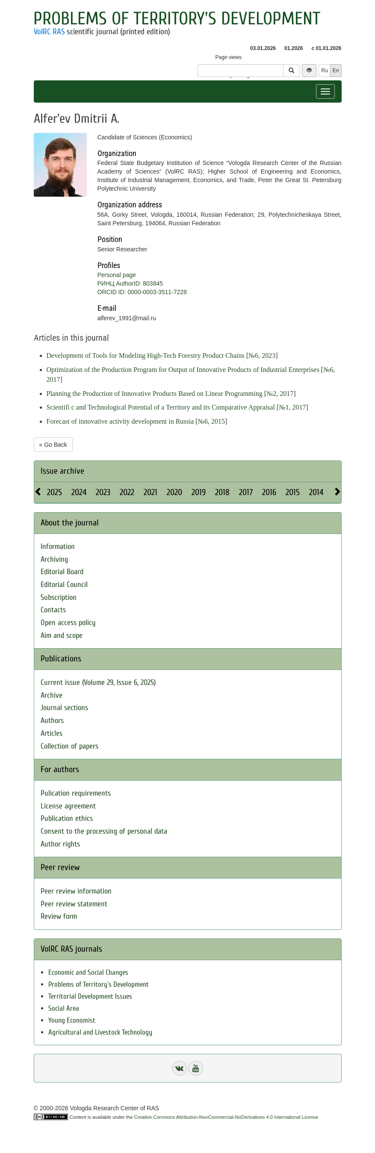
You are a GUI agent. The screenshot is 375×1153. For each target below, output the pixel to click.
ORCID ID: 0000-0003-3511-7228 (142, 292)
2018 (222, 492)
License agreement (68, 806)
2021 (150, 492)
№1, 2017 (292, 407)
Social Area (63, 1008)
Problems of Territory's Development (176, 18)
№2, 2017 (279, 393)
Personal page (116, 274)
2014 (316, 492)
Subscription (59, 597)
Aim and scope (62, 635)
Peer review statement (74, 903)
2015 (293, 492)
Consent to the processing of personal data (104, 831)
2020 (174, 492)
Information (58, 546)
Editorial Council (64, 584)
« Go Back (53, 444)
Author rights (60, 844)
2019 (199, 492)
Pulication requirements (76, 793)
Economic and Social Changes (88, 972)
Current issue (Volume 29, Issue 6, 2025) (98, 682)
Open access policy (68, 622)
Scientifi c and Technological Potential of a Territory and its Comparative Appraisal (161, 407)
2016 (269, 492)
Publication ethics (67, 818)
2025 (54, 492)
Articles (51, 733)
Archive (51, 695)
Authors (52, 720)
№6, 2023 (261, 355)
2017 (246, 492)
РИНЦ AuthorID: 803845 (130, 283)
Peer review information (76, 891)
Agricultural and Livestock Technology (100, 1032)
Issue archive (62, 471)
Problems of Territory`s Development (98, 984)
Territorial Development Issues (90, 996)
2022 (127, 492)
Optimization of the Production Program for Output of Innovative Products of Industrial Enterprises (183, 369)
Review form (59, 916)
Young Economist (71, 1020)
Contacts (53, 609)
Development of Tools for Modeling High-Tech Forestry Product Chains (146, 355)
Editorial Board (62, 571)
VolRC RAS (49, 31)
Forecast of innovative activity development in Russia (120, 421)
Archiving (54, 559)
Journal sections (64, 707)
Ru (324, 71)
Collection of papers (69, 746)
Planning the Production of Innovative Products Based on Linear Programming (155, 393)
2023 (103, 492)
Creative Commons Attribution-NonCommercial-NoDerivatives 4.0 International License (226, 1117)
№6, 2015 (211, 421)
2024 (78, 492)
